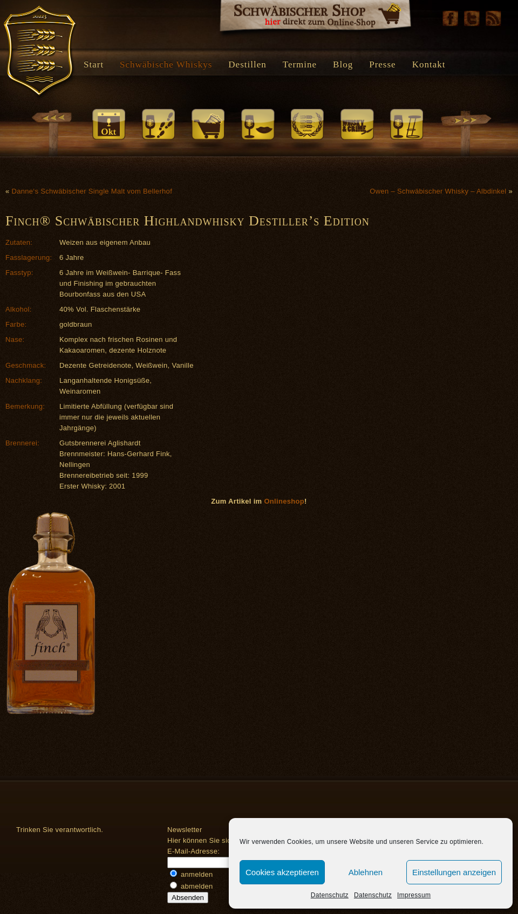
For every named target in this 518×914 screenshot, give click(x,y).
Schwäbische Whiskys (166, 64)
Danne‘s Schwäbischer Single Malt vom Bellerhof (91, 191)
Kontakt (429, 64)
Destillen (247, 64)
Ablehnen (366, 872)
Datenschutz (330, 895)
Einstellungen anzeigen (454, 872)
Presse (382, 64)
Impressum (414, 895)
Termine (300, 64)
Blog (343, 64)
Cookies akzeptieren (282, 872)
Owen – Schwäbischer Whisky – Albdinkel (438, 191)
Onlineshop (284, 501)
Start (94, 64)
